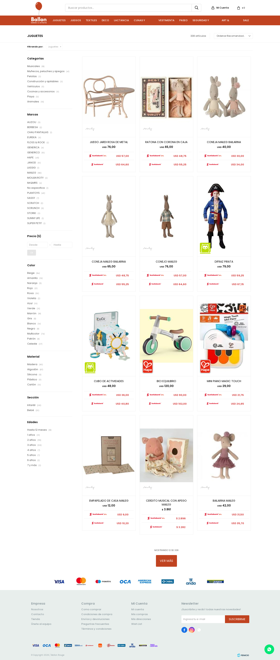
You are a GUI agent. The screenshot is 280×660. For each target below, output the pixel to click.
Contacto (37, 614)
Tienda (35, 619)
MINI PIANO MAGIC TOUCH (224, 381)
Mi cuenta (137, 609)
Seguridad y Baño (200, 21)
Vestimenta (166, 20)
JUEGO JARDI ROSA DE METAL (109, 142)
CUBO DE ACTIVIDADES (109, 381)
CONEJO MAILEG (166, 262)
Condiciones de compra (96, 614)
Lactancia (121, 20)
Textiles (91, 20)
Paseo (183, 20)
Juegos (75, 20)
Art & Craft (226, 21)
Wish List (136, 624)
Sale (246, 20)
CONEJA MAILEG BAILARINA (224, 142)
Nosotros (37, 609)
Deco (105, 20)
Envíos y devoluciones (95, 619)
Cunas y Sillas (139, 21)
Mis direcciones (141, 619)
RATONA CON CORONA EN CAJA (166, 142)
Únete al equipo (41, 624)
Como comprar (91, 609)
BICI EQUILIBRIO (166, 381)
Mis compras (139, 614)
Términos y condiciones (96, 629)
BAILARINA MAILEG (224, 501)
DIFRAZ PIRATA (224, 262)
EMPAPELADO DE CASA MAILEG (109, 501)
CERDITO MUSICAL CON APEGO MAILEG (166, 502)
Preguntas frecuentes (95, 624)
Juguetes (59, 20)
